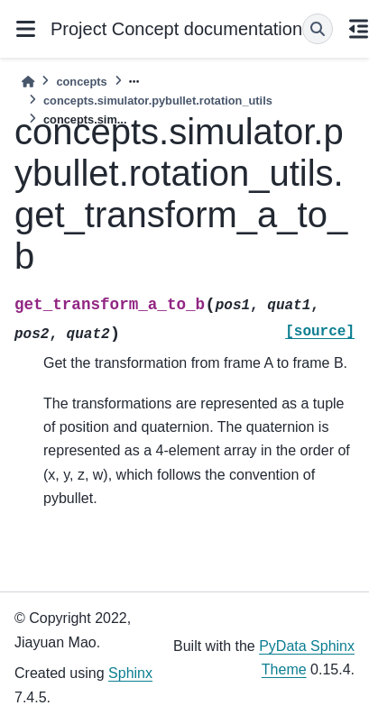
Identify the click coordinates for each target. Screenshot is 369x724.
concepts (81, 81)
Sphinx (130, 673)
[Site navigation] (25, 29)
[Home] (28, 81)
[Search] (317, 29)
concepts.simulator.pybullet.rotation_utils (157, 100)
